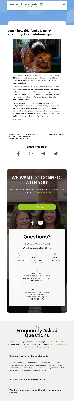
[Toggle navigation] (63, 5)
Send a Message (37, 207)
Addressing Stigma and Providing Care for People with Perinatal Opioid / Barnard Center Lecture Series (22, 136)
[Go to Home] (25, 5)
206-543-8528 (43, 198)
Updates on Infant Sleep (57, 134)
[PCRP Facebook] (32, 228)
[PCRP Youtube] (40, 228)
